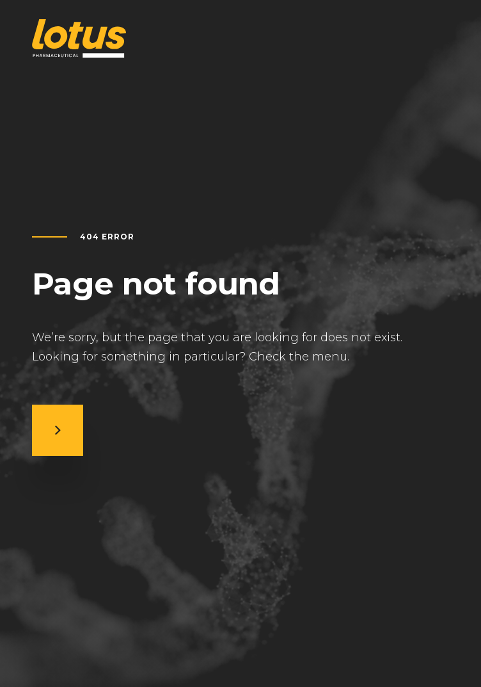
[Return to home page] (79, 38)
